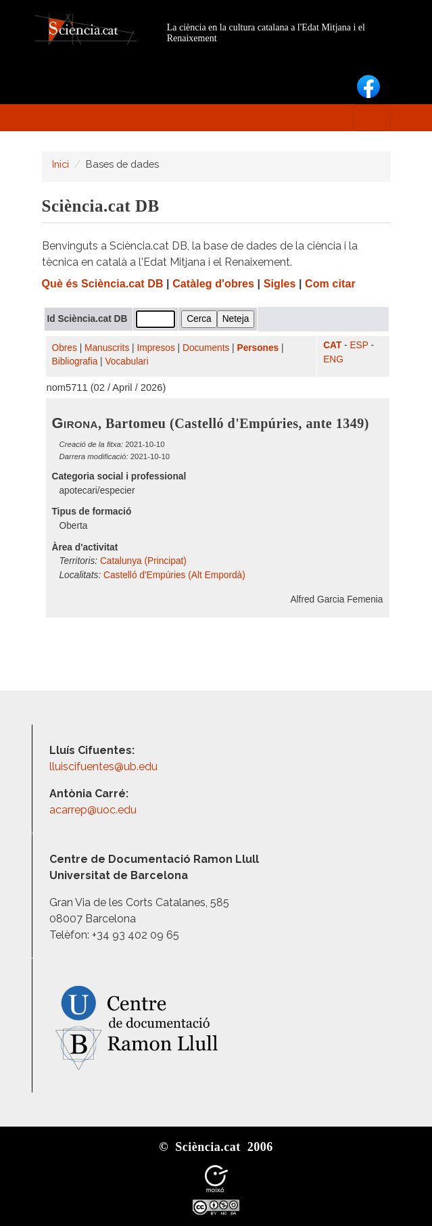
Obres (64, 348)
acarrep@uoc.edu (93, 809)
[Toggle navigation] (372, 117)
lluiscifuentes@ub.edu (104, 766)
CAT (332, 345)
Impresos (155, 348)
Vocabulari (126, 361)
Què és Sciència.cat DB (103, 283)
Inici (60, 164)
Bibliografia (75, 361)
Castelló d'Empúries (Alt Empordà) (174, 575)
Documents (206, 348)
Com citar (330, 283)
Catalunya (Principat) (143, 561)
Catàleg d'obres (213, 283)
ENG (333, 359)
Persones (258, 348)
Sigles (280, 283)
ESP (359, 345)
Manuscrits (107, 348)
